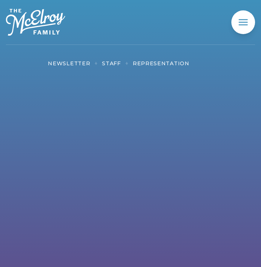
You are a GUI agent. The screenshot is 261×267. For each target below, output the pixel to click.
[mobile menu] (243, 22)
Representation (161, 63)
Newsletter (69, 63)
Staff (111, 63)
